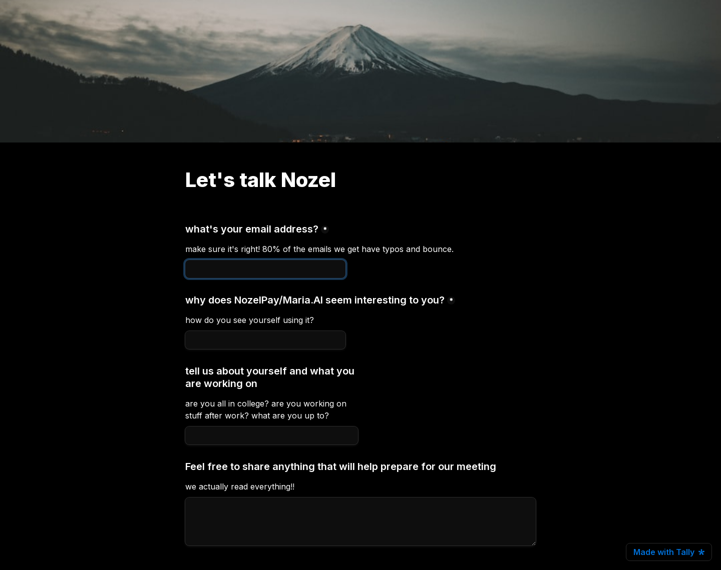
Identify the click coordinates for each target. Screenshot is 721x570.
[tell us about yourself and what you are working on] (271, 435)
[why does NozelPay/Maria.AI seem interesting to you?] (265, 340)
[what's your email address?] (265, 269)
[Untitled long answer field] (360, 522)
